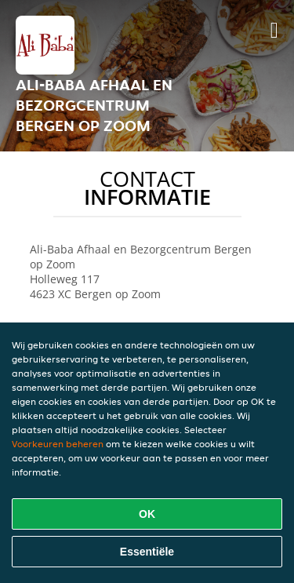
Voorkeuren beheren (57, 444)
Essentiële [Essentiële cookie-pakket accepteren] (147, 551)
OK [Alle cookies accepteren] (147, 514)
